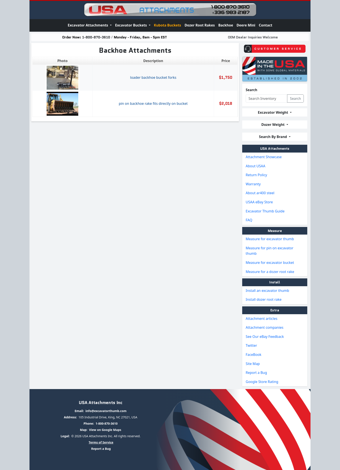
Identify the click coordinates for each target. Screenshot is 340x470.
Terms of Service (101, 442)
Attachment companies (264, 327)
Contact (265, 25)
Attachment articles (261, 318)
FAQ (249, 220)
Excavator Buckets (131, 25)
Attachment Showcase (264, 156)
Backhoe (225, 25)
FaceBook (253, 354)
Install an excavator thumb (267, 290)
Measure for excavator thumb (270, 239)
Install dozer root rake (263, 299)
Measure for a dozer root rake (270, 271)
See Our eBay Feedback (265, 336)
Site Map (253, 363)
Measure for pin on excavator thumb (269, 251)
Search (251, 89)
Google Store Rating (262, 381)
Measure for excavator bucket (270, 262)
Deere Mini (246, 25)
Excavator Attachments (88, 25)
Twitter (251, 345)
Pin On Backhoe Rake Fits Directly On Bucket (153, 103)
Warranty (253, 184)
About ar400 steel (260, 193)
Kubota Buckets (167, 25)
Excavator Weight (273, 112)
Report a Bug (256, 372)
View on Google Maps (105, 430)
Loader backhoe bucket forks (153, 77)
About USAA (255, 166)
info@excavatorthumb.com (105, 411)
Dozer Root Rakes (200, 25)
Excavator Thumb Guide (265, 211)
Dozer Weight (273, 124)
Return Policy (256, 175)
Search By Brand (273, 136)
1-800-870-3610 (96, 37)
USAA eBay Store (259, 202)
